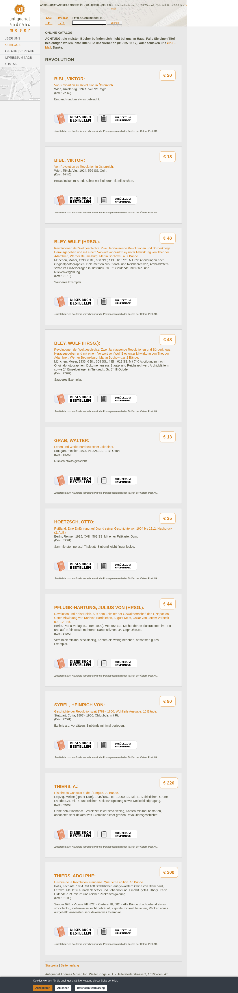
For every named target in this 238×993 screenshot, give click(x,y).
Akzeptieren (42, 987)
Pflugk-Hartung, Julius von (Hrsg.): (99, 607)
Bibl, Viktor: (69, 78)
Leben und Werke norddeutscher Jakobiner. (84, 447)
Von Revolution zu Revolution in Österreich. (84, 85)
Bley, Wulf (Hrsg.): (77, 241)
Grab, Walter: (71, 440)
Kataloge (12, 45)
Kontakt (11, 64)
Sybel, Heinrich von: (79, 704)
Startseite (51, 965)
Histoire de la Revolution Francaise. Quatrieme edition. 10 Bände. (99, 882)
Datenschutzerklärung (91, 987)
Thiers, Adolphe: (75, 875)
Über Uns (12, 38)
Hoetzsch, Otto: (74, 521)
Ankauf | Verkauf (19, 51)
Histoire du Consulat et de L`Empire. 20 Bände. (86, 793)
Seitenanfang (70, 965)
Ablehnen (63, 987)
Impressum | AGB (18, 57)
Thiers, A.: (66, 786)
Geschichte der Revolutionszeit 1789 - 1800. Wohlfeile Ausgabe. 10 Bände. (105, 711)
